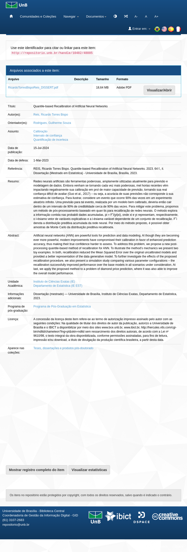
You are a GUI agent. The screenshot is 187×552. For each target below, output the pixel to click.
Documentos (96, 16)
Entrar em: (139, 28)
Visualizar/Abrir (159, 90)
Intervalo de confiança (47, 135)
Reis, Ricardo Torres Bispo (50, 114)
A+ (156, 16)
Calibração (40, 131)
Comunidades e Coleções (38, 16)
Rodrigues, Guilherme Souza (52, 123)
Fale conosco (158, 546)
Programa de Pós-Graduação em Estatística (62, 306)
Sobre (179, 546)
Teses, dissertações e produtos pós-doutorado (63, 348)
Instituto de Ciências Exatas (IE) (54, 281)
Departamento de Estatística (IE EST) (57, 285)
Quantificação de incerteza (50, 139)
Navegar (71, 16)
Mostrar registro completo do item (36, 470)
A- (136, 16)
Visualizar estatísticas (89, 470)
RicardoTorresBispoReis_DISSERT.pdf (33, 87)
